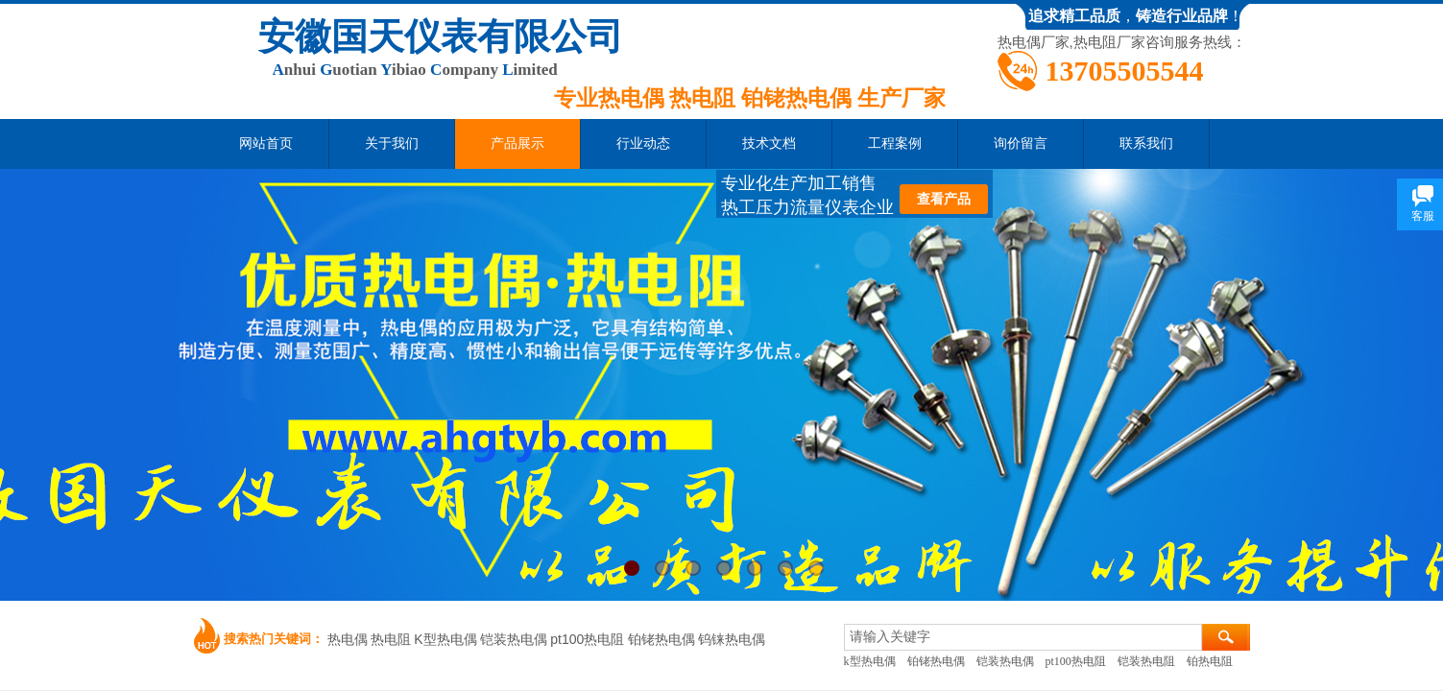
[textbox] (1023, 637)
